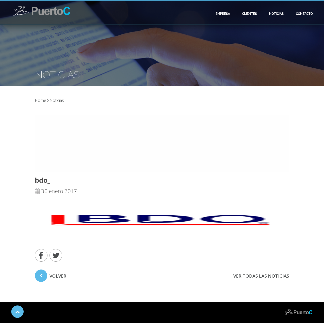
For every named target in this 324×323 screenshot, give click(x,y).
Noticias (276, 14)
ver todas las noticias (261, 276)
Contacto (304, 14)
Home (40, 100)
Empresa (223, 14)
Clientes (249, 14)
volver (50, 277)
